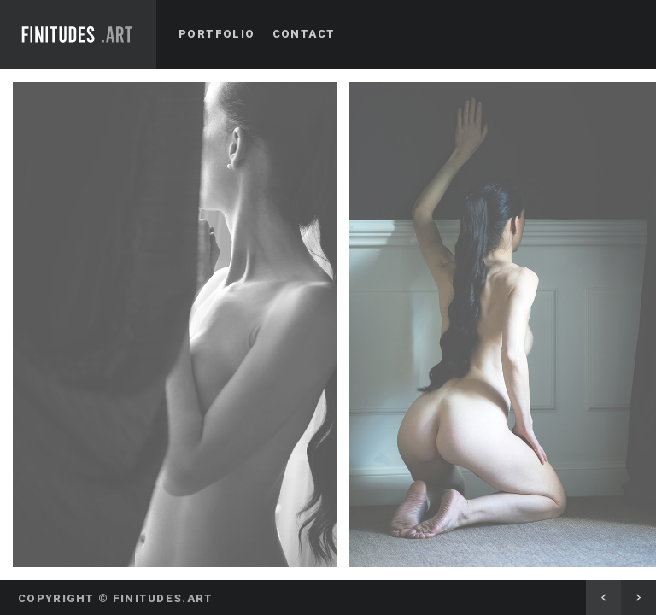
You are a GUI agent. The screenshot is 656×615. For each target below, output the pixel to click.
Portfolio (217, 33)
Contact (304, 33)
